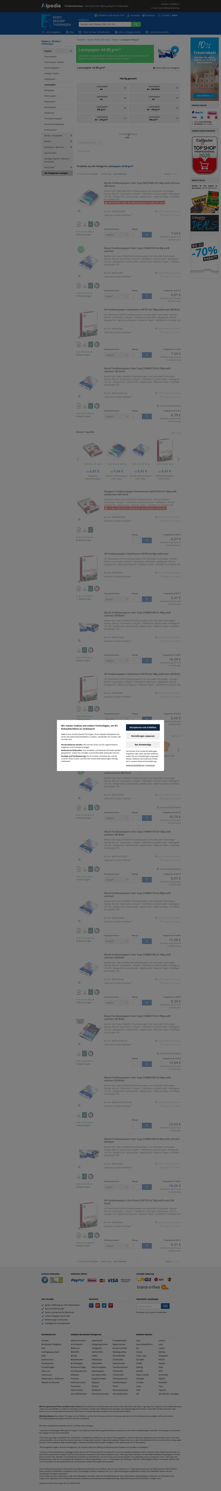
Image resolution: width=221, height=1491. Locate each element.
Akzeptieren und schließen (143, 727)
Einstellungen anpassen (143, 736)
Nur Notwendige (143, 744)
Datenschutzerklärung (135, 765)
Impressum (150, 765)
